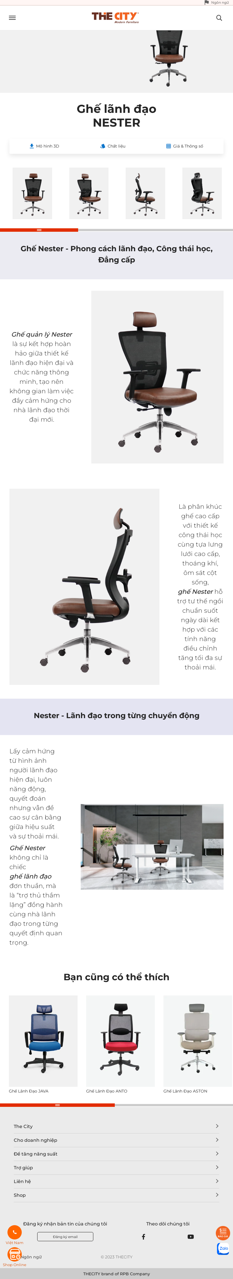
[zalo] (223, 1249)
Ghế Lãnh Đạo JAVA (28, 1091)
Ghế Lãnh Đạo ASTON (185, 1091)
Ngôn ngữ (220, 2)
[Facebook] (143, 1237)
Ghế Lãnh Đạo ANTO (106, 1091)
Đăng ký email (65, 1237)
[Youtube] (190, 1237)
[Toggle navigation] (10, 18)
